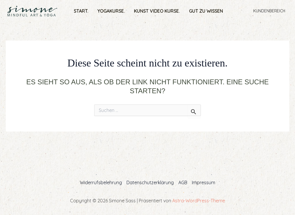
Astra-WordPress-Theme (198, 200)
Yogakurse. (111, 11)
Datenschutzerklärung (150, 182)
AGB (182, 182)
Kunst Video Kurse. (157, 11)
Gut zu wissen (206, 11)
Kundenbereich (269, 11)
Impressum (203, 182)
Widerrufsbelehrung (101, 182)
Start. (81, 11)
